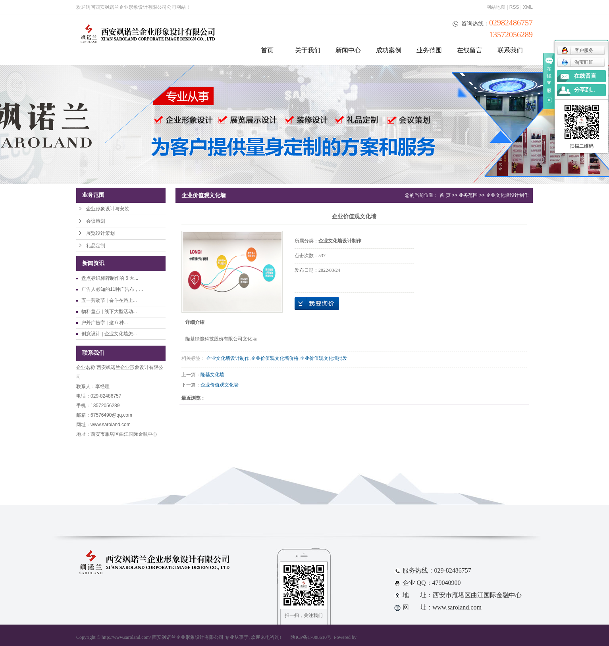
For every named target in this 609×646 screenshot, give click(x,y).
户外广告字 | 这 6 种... (104, 322)
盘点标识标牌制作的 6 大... (109, 278)
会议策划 (95, 221)
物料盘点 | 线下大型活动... (109, 311)
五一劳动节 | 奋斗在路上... (109, 300)
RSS (514, 7)
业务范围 (429, 50)
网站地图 (495, 7)
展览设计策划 (100, 233)
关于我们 (307, 50)
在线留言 (469, 50)
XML (528, 7)
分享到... (584, 90)
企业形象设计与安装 (107, 208)
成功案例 (388, 50)
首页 (267, 50)
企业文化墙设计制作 (507, 195)
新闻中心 (348, 50)
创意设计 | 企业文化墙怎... (109, 333)
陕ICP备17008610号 (311, 637)
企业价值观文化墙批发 (323, 358)
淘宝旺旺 (577, 62)
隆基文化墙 (212, 374)
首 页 (444, 195)
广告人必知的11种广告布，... (112, 289)
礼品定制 (95, 245)
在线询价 (317, 303)
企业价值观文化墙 (219, 385)
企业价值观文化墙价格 (275, 358)
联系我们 (510, 50)
